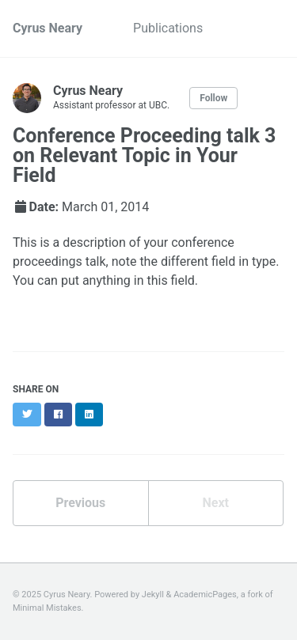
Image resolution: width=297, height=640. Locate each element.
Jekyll (153, 594)
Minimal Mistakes (47, 608)
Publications (168, 28)
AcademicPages (205, 594)
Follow (213, 98)
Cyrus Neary (47, 28)
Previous (80, 502)
